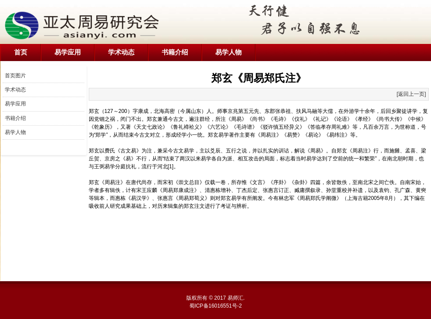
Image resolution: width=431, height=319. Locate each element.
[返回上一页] (411, 94)
